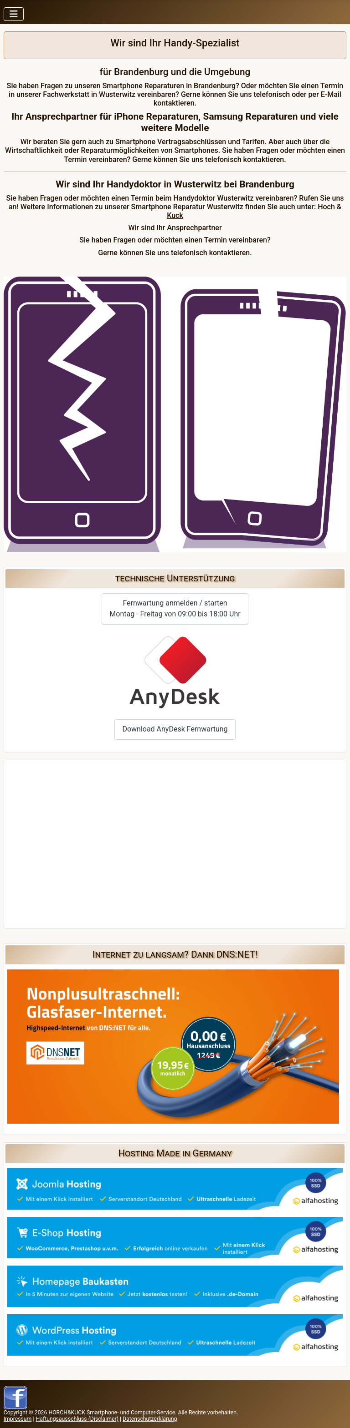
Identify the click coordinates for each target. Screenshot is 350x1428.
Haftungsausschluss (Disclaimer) (77, 1419)
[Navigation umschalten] (14, 14)
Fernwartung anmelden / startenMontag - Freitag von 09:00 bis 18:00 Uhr (174, 608)
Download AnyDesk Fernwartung (174, 729)
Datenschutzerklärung (150, 1419)
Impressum (18, 1419)
